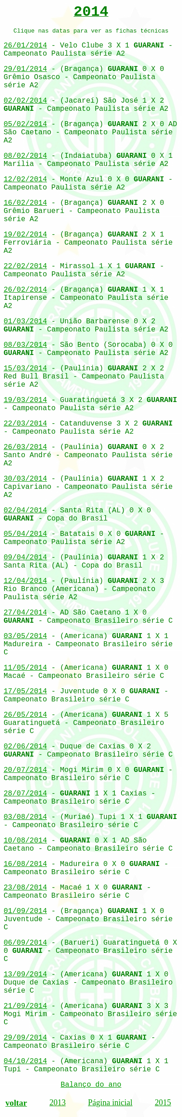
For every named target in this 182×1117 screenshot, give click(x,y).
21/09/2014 (25, 1006)
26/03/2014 (25, 447)
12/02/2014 (25, 179)
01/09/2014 (25, 911)
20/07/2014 (25, 770)
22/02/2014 (25, 266)
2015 (163, 1102)
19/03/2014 (25, 400)
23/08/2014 (25, 888)
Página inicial (110, 1102)
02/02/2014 (25, 101)
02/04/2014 (25, 510)
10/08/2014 (25, 841)
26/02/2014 (25, 290)
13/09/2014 (25, 974)
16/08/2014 (25, 864)
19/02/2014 (25, 235)
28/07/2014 (25, 794)
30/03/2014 (25, 479)
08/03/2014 (25, 345)
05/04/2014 (25, 534)
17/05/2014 (25, 691)
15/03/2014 (25, 368)
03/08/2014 (25, 817)
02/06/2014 (25, 747)
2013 (57, 1102)
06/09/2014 (25, 943)
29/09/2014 (25, 1038)
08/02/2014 (25, 156)
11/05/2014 (25, 668)
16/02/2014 (25, 203)
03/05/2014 (25, 636)
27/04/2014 (25, 613)
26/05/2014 (25, 715)
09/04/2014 (25, 558)
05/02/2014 (25, 124)
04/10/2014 (25, 1061)
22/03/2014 (25, 424)
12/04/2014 (25, 581)
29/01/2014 (25, 69)
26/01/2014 (25, 46)
